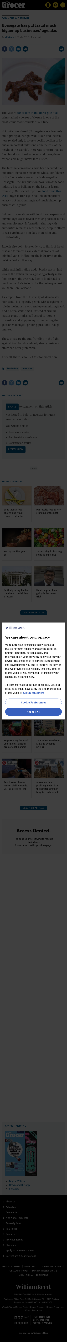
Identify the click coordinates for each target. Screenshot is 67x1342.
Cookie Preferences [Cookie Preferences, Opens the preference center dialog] (33, 702)
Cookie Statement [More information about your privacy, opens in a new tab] (33, 693)
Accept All (33, 712)
